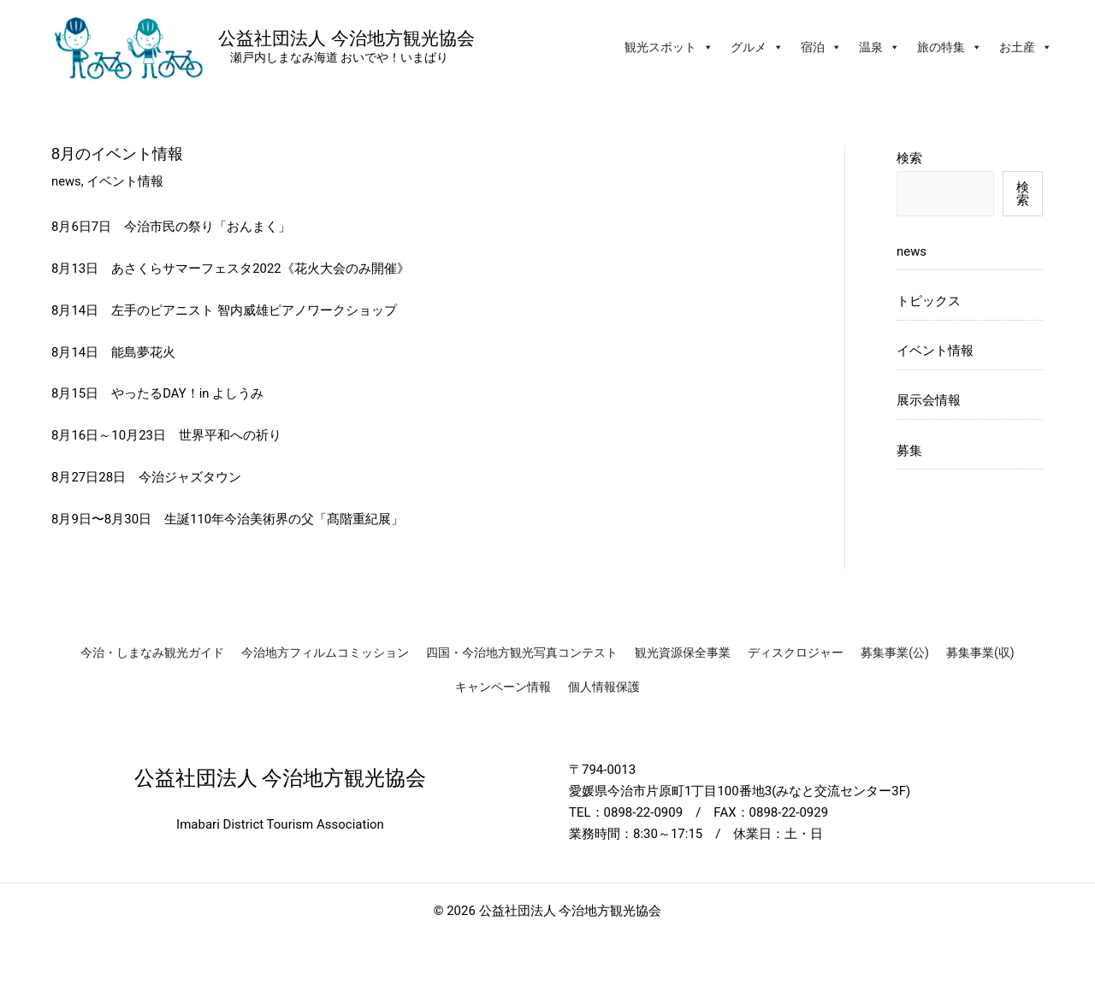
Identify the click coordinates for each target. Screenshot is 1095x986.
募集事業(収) (980, 652)
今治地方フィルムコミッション (325, 652)
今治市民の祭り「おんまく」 (207, 226)
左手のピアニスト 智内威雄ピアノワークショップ (254, 310)
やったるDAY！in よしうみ (187, 393)
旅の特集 (949, 47)
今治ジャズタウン (190, 477)
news (66, 181)
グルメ (757, 47)
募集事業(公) (895, 652)
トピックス (929, 302)
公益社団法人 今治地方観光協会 (346, 38)
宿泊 (821, 47)
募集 (909, 451)
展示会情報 (929, 402)
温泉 (879, 47)
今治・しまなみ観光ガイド (152, 652)
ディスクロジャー (795, 652)
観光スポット (668, 47)
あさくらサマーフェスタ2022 (196, 268)
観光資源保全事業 (683, 652)
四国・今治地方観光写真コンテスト (522, 652)
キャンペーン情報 (503, 687)
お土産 (1025, 47)
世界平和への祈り (230, 435)
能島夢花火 (143, 352)
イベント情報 (125, 181)
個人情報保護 (604, 687)
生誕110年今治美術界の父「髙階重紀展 (277, 519)
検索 (909, 158)
